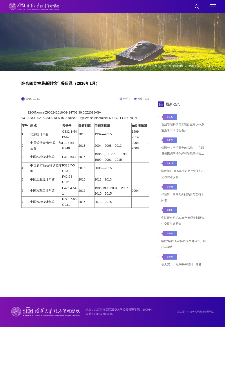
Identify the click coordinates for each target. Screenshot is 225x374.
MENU (212, 6)
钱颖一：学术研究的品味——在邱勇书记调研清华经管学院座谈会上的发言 (182, 169)
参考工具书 (195, 66)
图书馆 (153, 66)
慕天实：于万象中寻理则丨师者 (181, 282)
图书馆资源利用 (173, 66)
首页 (140, 66)
